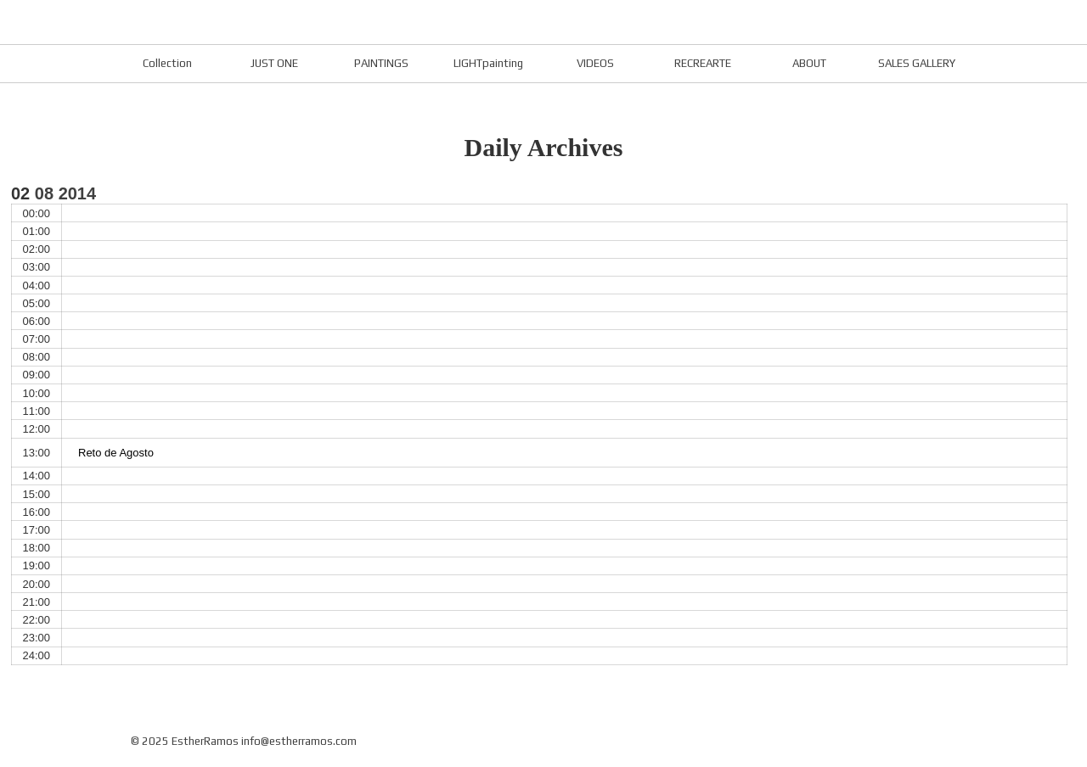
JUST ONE (274, 63)
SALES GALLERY (916, 63)
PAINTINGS (381, 63)
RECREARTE (702, 63)
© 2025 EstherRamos (185, 741)
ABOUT (809, 63)
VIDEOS (595, 63)
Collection (167, 63)
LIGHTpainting (488, 63)
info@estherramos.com (299, 741)
